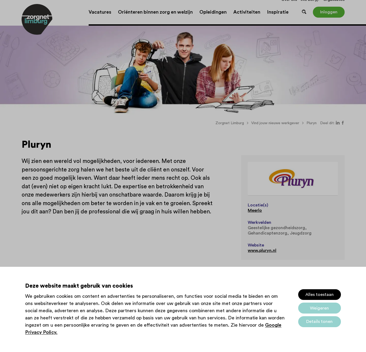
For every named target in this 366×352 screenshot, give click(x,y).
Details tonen (319, 321)
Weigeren (319, 308)
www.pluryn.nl (262, 250)
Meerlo (255, 210)
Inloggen (328, 12)
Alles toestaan (319, 294)
